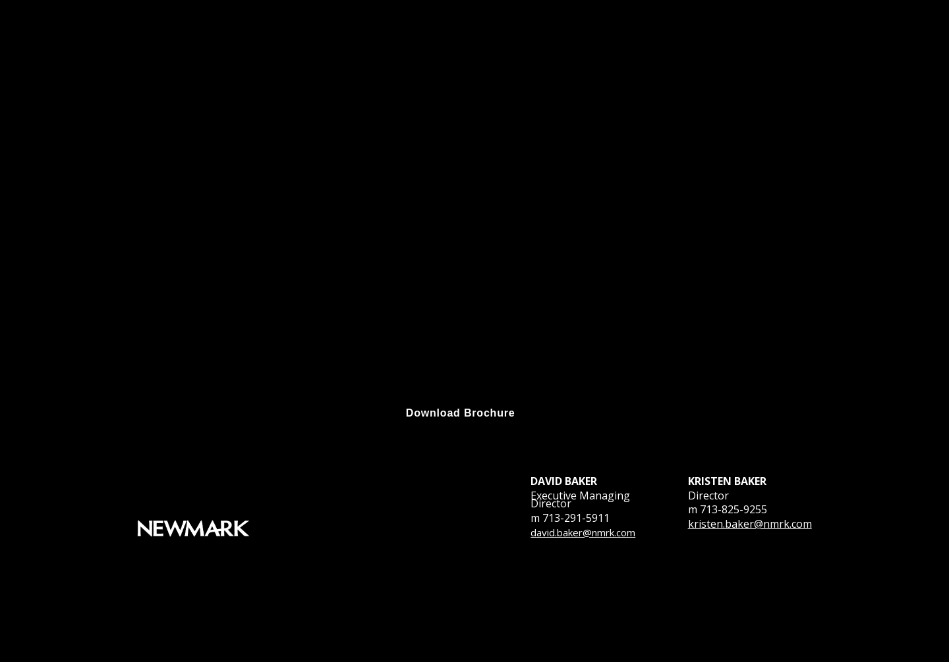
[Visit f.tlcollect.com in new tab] (460, 413)
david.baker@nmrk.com (583, 532)
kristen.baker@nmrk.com (750, 524)
